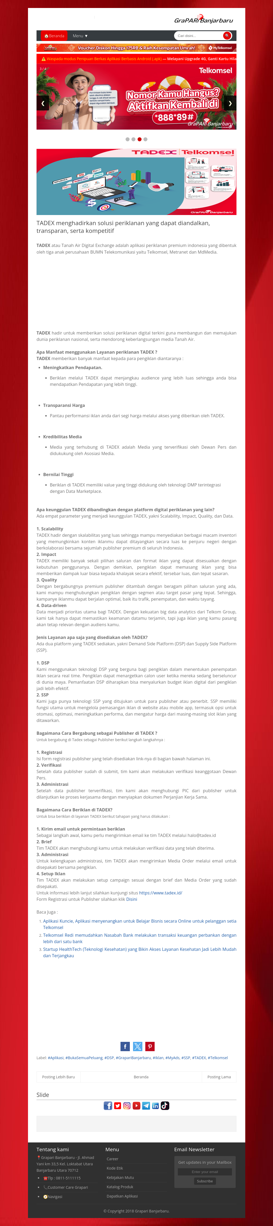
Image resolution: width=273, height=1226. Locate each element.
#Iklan (158, 1057)
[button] (125, 1046)
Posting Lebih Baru (58, 1076)
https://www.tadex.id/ (160, 893)
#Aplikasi (55, 1057)
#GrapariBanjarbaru (133, 1057)
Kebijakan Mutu (120, 1177)
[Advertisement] (136, 292)
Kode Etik (115, 1168)
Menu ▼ (80, 35)
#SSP (186, 1057)
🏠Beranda (54, 35)
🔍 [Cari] (227, 36)
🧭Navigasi (52, 1196)
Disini (131, 899)
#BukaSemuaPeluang (84, 1057)
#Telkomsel (218, 1057)
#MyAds (173, 1057)
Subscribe (205, 1181)
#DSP (109, 1057)
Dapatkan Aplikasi (122, 1196)
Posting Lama (219, 1076)
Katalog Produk (120, 1186)
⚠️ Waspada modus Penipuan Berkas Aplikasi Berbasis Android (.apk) (112, 58)
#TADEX (199, 1057)
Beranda (141, 1076)
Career (112, 1158)
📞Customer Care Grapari (65, 1187)
